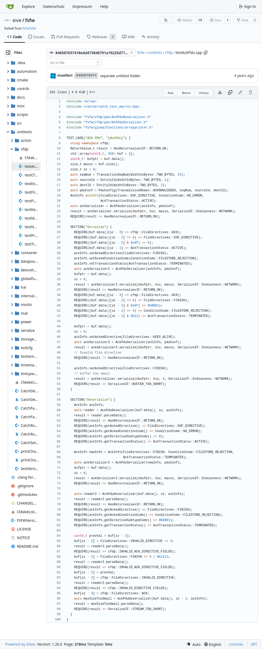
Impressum (82, 6)
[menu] (193, 644)
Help (104, 6)
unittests (154, 52)
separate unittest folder (120, 75)
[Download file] (220, 92)
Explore (28, 6)
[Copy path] (205, 52)
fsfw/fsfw (29, 28)
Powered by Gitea (20, 644)
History (204, 93)
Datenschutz (53, 6)
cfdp (169, 52)
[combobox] (74, 62)
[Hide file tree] (8, 53)
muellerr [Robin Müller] (65, 75)
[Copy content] (230, 92)
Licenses (236, 644)
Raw (171, 93)
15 (200, 20)
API (254, 644)
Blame (186, 93)
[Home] (10, 6)
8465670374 (86, 75)
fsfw (30, 20)
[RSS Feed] (166, 20)
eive (17, 20)
